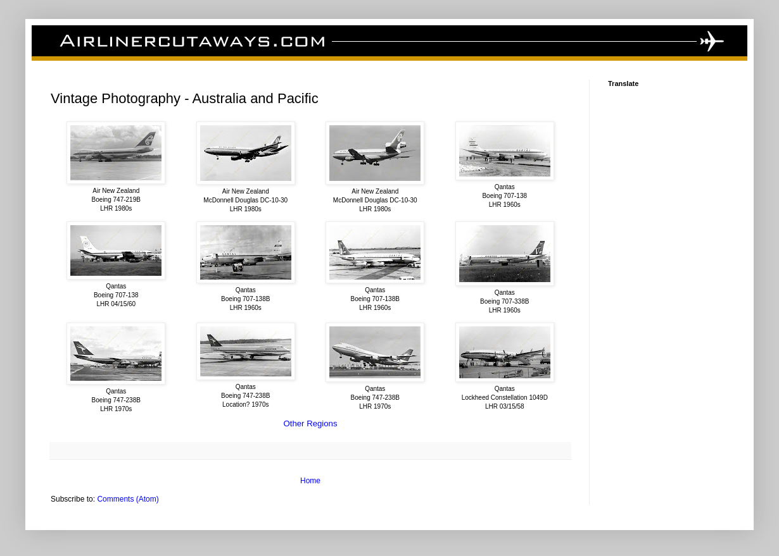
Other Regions (310, 423)
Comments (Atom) (127, 499)
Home (310, 480)
